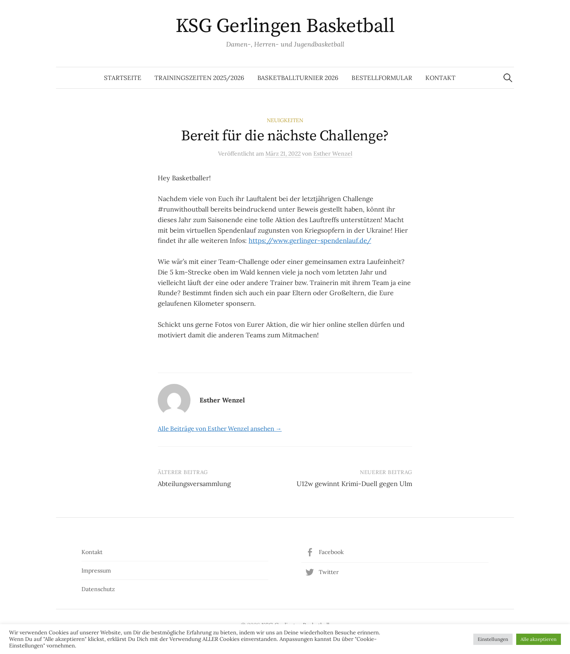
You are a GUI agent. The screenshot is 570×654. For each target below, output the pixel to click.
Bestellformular (382, 78)
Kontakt (440, 78)
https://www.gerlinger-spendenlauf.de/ (310, 240)
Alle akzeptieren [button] (539, 639)
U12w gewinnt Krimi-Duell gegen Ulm (354, 484)
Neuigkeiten (285, 120)
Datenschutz (98, 589)
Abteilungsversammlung (194, 484)
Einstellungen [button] (493, 639)
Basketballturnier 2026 (297, 78)
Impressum (96, 570)
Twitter (329, 571)
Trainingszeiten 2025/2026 (199, 78)
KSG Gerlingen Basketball (285, 26)
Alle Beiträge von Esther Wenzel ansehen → (220, 429)
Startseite (122, 78)
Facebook (331, 551)
